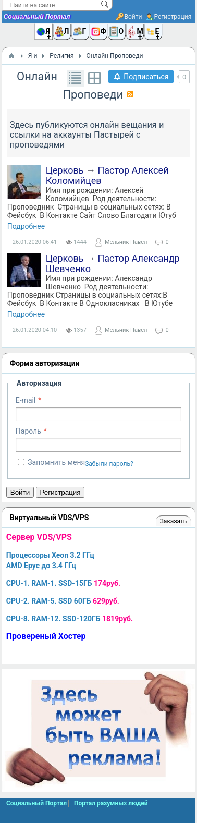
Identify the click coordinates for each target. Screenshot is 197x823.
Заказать (173, 521)
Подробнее (26, 226)
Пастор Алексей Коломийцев (107, 175)
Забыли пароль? (109, 464)
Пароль (28, 431)
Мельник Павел (126, 242)
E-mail (26, 400)
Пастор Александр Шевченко (113, 263)
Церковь (65, 170)
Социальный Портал (37, 16)
